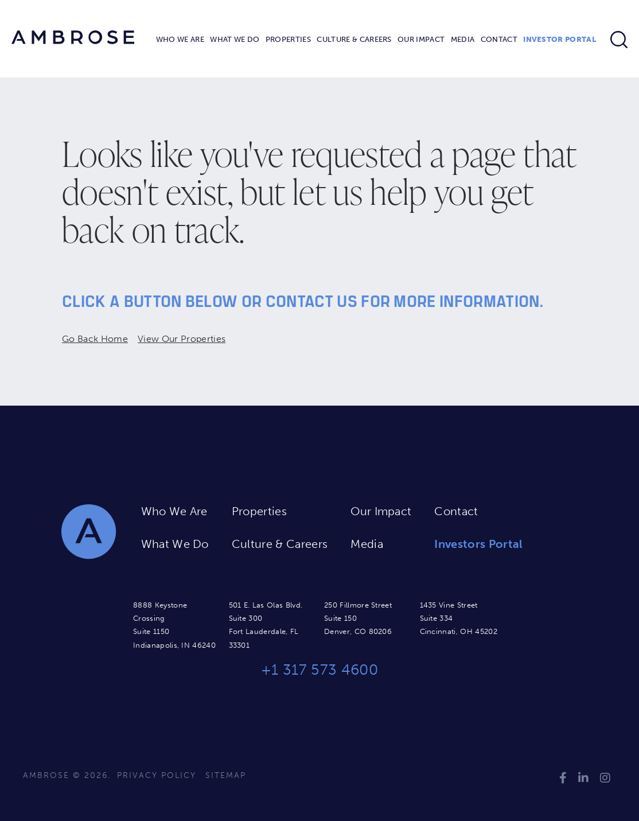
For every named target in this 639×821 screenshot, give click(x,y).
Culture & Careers (354, 39)
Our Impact (421, 39)
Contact (499, 39)
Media (463, 39)
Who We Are (180, 39)
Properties (288, 39)
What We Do (234, 39)
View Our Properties (181, 338)
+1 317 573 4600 (319, 670)
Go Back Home (95, 338)
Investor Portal (559, 39)
